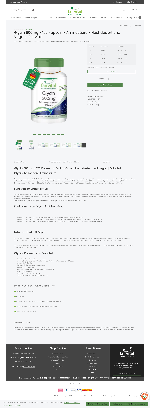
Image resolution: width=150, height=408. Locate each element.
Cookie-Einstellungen (92, 357)
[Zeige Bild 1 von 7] (34, 134)
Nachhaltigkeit (92, 354)
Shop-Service (58, 348)
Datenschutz (92, 366)
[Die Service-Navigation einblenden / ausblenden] (132, 2)
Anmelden (13, 2)
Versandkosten (91, 396)
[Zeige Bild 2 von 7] (39, 134)
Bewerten (29, 29)
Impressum (92, 369)
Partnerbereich (57, 354)
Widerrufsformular (57, 360)
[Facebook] (71, 384)
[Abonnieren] (139, 373)
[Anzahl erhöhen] (108, 79)
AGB (92, 372)
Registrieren (25, 2)
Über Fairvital (92, 363)
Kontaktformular (29, 366)
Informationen (92, 348)
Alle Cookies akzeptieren (136, 404)
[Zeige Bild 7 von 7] (62, 134)
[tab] (31, 162)
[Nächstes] (140, 17)
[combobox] (20, 10)
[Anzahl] (95, 79)
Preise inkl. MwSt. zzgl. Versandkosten (100, 67)
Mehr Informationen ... (72, 402)
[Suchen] (33, 10)
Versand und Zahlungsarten (58, 357)
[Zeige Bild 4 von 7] (48, 134)
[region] (49, 98)
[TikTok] (79, 384)
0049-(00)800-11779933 (23, 357)
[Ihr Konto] (129, 10)
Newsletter (92, 360)
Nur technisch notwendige (97, 404)
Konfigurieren (117, 404)
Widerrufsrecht (57, 366)
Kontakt (57, 363)
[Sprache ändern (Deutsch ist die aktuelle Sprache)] (118, 2)
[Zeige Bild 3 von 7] (44, 134)
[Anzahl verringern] (89, 79)
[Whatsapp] (77, 384)
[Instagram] (74, 384)
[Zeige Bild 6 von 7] (58, 134)
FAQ (57, 369)
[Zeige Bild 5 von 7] (53, 134)
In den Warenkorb (105, 85)
